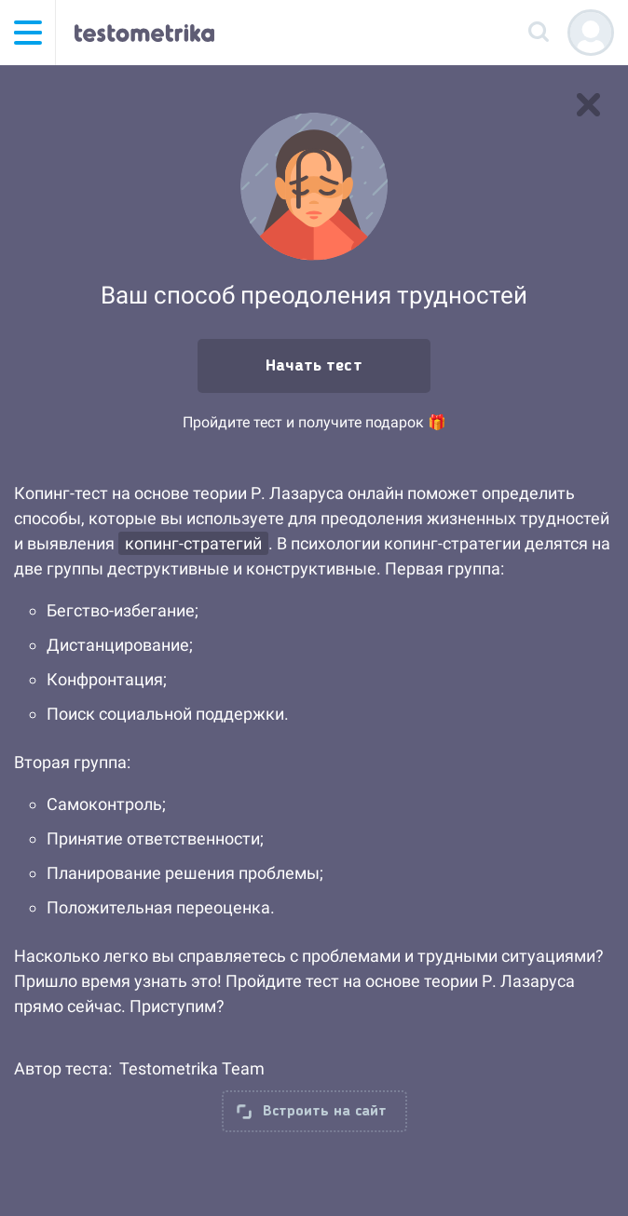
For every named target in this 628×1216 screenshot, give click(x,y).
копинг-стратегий (193, 543)
